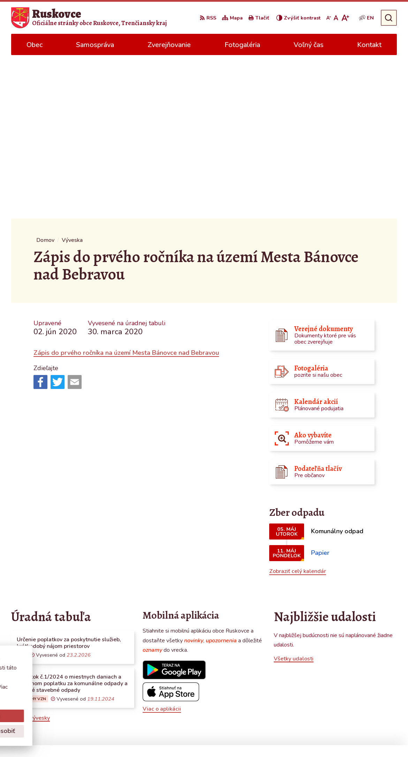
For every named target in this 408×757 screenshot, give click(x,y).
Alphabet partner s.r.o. (193, 738)
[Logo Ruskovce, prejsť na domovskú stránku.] (89, 17)
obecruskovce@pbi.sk (350, 699)
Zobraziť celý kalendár (297, 408)
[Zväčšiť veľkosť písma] (345, 17)
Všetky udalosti (293, 495)
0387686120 (340, 690)
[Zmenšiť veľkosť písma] (328, 17)
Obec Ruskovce (287, 738)
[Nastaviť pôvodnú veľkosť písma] (336, 17)
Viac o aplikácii (162, 545)
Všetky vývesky (30, 554)
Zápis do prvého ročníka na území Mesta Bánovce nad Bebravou (126, 189)
